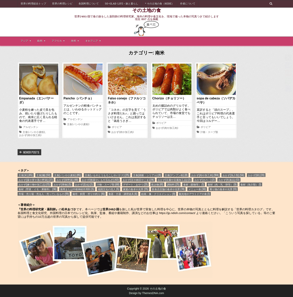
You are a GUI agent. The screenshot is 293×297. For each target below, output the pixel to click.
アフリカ (57, 41)
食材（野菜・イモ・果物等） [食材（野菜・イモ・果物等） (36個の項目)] (37, 189)
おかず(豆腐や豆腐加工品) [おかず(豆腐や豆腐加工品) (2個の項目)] (174, 180)
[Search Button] (271, 3)
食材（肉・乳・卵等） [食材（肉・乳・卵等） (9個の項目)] (222, 184)
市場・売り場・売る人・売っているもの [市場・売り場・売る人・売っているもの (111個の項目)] (44, 194)
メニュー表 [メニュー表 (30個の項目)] (197, 189)
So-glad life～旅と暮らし (121, 4)
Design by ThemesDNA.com (146, 293)
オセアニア (91, 41)
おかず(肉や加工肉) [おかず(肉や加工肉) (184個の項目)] (205, 175)
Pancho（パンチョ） (78, 98)
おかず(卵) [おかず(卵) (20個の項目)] (256, 175)
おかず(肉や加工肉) (30, 135)
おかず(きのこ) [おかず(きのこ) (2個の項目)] (204, 180)
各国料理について (89, 4)
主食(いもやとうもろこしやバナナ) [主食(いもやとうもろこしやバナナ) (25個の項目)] (107, 175)
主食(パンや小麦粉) (34, 132)
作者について (187, 4)
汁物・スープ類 (209, 132)
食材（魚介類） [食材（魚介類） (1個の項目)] (250, 184)
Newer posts (31, 152)
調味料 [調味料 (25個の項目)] (173, 184)
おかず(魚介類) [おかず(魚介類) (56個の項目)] (233, 175)
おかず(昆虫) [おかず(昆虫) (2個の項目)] (84, 184)
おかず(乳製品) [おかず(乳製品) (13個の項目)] (228, 180)
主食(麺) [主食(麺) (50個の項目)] (43, 175)
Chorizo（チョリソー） (169, 98)
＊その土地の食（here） (159, 4)
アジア (24, 41)
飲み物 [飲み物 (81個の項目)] (157, 184)
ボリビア (117, 127)
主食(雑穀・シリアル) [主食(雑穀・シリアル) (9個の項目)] (147, 175)
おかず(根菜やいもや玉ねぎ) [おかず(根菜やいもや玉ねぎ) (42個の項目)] (100, 180)
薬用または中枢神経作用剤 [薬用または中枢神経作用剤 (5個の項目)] (77, 189)
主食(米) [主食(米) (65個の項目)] (26, 175)
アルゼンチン (30, 127)
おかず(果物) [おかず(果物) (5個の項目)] (62, 184)
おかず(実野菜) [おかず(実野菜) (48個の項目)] (67, 180)
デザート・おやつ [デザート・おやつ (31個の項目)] (135, 184)
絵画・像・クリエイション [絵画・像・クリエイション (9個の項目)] (158, 194)
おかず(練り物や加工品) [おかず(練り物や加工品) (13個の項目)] (34, 184)
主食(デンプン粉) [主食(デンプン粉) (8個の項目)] (176, 175)
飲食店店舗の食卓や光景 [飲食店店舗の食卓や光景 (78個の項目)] (168, 189)
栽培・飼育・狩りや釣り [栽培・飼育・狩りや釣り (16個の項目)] (88, 194)
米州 (73, 41)
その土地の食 (146, 10)
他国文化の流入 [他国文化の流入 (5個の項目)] (108, 189)
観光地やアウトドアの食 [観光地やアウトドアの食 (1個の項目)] (194, 194)
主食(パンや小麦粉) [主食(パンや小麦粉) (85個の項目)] (67, 175)
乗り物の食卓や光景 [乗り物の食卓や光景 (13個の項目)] (223, 189)
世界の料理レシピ (62, 4)
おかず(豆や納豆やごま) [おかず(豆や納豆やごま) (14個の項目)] (138, 180)
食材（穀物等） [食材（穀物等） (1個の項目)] (193, 184)
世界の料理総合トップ (33, 4)
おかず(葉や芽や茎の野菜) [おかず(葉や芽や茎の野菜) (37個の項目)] (36, 180)
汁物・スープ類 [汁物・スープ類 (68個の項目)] (108, 184)
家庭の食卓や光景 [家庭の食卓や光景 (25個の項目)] (135, 189)
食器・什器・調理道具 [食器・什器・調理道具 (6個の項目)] (122, 194)
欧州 (39, 41)
